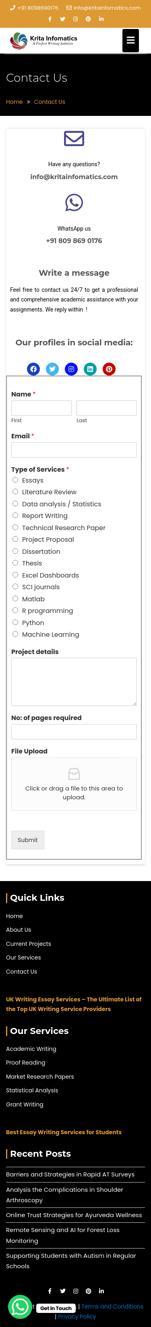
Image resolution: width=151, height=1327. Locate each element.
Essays (32, 480)
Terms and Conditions (112, 1306)
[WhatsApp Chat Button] (20, 1307)
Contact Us (21, 972)
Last (82, 420)
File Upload (29, 751)
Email (22, 436)
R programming (47, 610)
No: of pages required (46, 718)
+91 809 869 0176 (74, 241)
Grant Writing (24, 1104)
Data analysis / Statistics (61, 504)
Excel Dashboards (50, 575)
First (16, 420)
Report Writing (45, 515)
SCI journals (41, 587)
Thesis (32, 563)
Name (23, 394)
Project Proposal (48, 539)
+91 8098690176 (34, 8)
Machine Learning (50, 634)
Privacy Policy (77, 1317)
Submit (28, 840)
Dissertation (41, 551)
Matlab (33, 599)
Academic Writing (31, 1049)
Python (33, 622)
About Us (18, 930)
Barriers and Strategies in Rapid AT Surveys (70, 1174)
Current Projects (28, 944)
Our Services (23, 957)
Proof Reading (26, 1063)
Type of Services (40, 470)
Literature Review (49, 492)
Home (14, 916)
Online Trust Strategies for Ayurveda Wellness (74, 1215)
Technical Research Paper (63, 527)
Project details (35, 652)
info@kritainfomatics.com (103, 8)
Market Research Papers (40, 1077)
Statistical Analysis (32, 1090)
